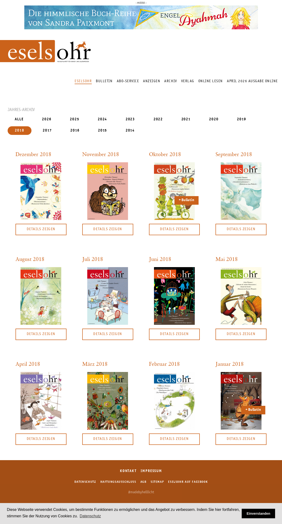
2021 (186, 119)
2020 (214, 119)
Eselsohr (83, 81)
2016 (75, 130)
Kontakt (128, 471)
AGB (143, 481)
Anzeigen (151, 81)
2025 (74, 119)
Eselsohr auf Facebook (188, 481)
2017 (47, 130)
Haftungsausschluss (118, 481)
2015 (102, 130)
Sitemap (157, 481)
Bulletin (104, 81)
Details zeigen (41, 229)
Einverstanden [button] (258, 513)
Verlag (187, 81)
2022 (158, 119)
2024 (102, 119)
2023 (130, 119)
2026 (46, 119)
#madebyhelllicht (141, 492)
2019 (241, 119)
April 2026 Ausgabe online (252, 81)
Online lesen (210, 81)
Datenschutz (85, 481)
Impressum (151, 471)
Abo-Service (128, 81)
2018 (19, 130)
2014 (130, 130)
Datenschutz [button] (90, 516)
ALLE (19, 119)
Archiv (170, 81)
